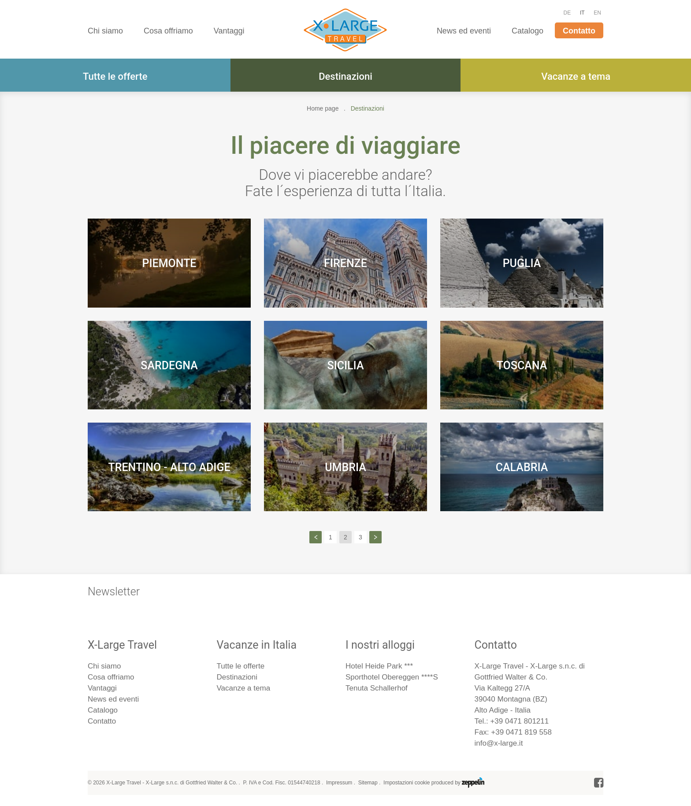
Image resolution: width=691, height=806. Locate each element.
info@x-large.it (499, 743)
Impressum (339, 783)
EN (597, 13)
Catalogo (527, 30)
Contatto (579, 30)
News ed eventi (464, 30)
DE (567, 13)
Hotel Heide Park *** (379, 666)
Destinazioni (345, 76)
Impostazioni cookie (406, 783)
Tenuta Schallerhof (377, 688)
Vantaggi (229, 30)
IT (582, 13)
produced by (457, 783)
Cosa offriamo (168, 30)
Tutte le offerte (115, 76)
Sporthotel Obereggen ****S (392, 677)
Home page (322, 108)
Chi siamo (105, 30)
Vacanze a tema (575, 76)
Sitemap (368, 783)
